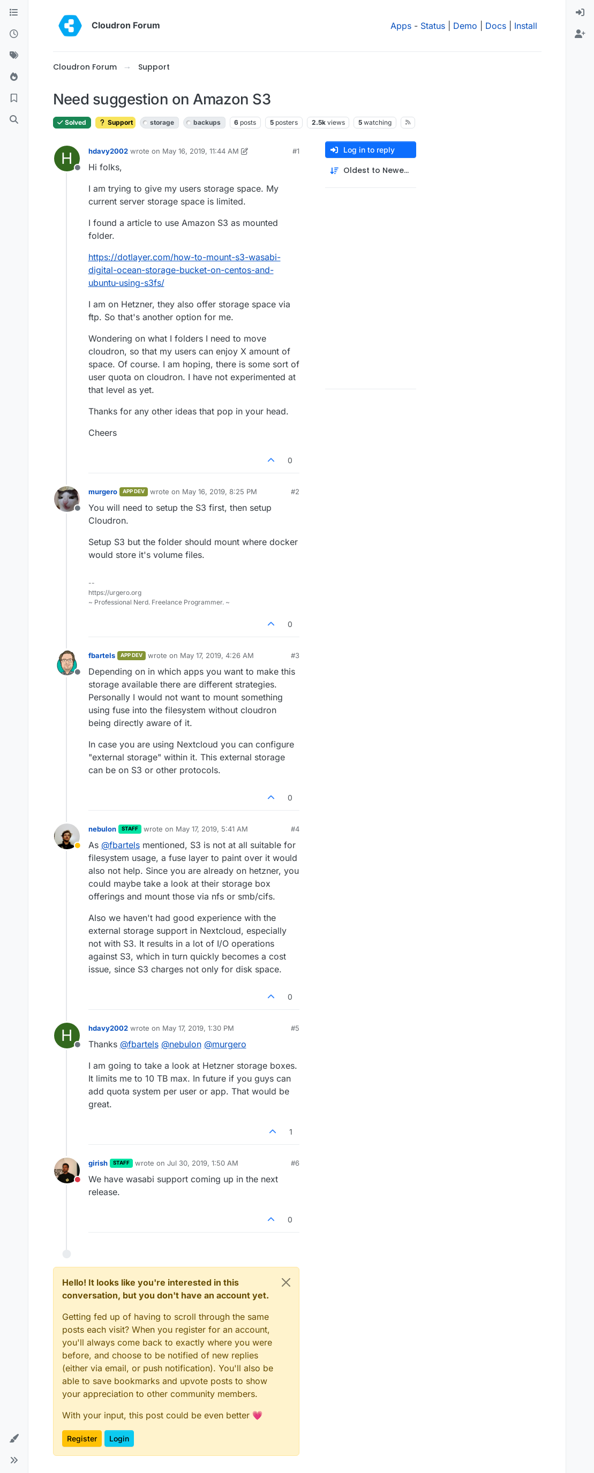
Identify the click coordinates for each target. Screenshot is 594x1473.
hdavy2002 (108, 151)
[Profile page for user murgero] (67, 499)
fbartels (101, 655)
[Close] (286, 1282)
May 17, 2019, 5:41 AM (212, 829)
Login (119, 1438)
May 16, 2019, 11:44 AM (200, 151)
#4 (295, 829)
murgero (102, 491)
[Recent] (14, 34)
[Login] (580, 12)
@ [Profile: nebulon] (181, 1044)
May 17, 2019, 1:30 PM (198, 1028)
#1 (295, 151)
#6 (295, 1163)
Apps (400, 25)
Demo (465, 25)
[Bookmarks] (14, 98)
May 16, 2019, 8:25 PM (219, 491)
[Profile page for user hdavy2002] (67, 158)
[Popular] (14, 77)
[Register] (580, 34)
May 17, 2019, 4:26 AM (217, 655)
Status (432, 25)
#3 (295, 655)
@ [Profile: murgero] (225, 1044)
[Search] (14, 120)
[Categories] (14, 12)
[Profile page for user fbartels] (67, 663)
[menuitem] (580, 12)
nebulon (102, 829)
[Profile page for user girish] (67, 1170)
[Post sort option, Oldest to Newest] (370, 170)
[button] (14, 1438)
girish (98, 1163)
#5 (295, 1028)
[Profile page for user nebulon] (67, 836)
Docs (495, 25)
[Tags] (14, 55)
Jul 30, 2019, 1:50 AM (202, 1163)
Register (82, 1438)
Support (115, 122)
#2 (295, 491)
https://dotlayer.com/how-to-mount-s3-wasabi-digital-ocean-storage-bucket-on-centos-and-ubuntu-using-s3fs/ (184, 270)
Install (525, 25)
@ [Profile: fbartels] (120, 845)
